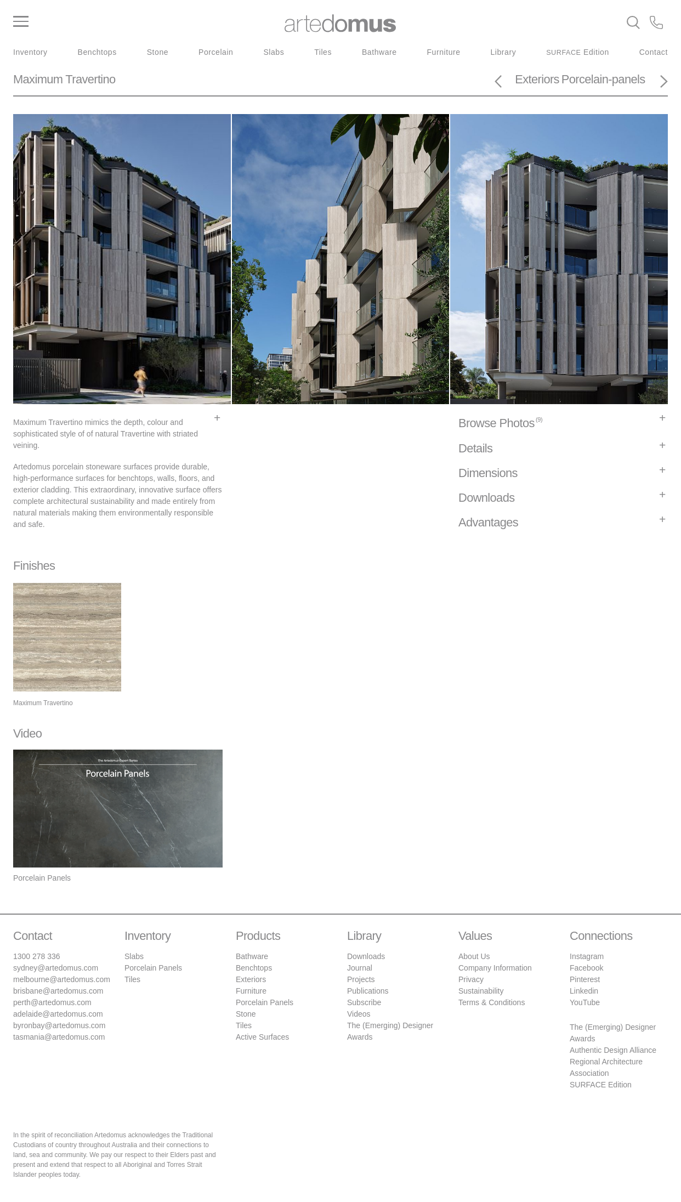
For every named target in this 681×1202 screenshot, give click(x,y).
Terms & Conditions (491, 1002)
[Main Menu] (122, 22)
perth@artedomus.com (52, 1002)
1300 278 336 (36, 956)
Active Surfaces (262, 1037)
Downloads (366, 956)
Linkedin (584, 990)
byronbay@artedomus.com (59, 1025)
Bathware (379, 52)
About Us (474, 956)
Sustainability (481, 990)
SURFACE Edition (601, 1084)
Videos (359, 1014)
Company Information (495, 967)
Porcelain (215, 52)
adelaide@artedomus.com (58, 1014)
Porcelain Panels (153, 967)
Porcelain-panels (603, 79)
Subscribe (364, 1002)
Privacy (471, 979)
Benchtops (97, 52)
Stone (157, 52)
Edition (577, 52)
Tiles (323, 52)
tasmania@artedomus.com (59, 1037)
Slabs (273, 52)
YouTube (585, 1002)
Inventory (30, 52)
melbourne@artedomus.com (61, 979)
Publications (368, 990)
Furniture (444, 52)
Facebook (586, 967)
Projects (361, 979)
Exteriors (537, 79)
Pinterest (585, 979)
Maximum (38, 79)
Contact (653, 52)
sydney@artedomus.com (55, 967)
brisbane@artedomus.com (58, 990)
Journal (359, 967)
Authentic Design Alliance (613, 1050)
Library (504, 52)
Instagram (587, 956)
